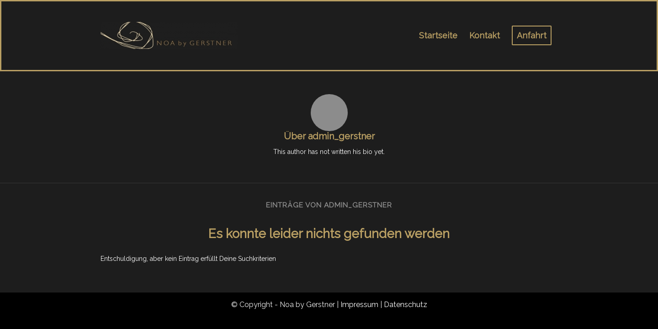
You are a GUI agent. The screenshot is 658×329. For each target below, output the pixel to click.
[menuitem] (438, 35)
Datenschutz (405, 304)
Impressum (359, 304)
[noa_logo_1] (169, 35)
